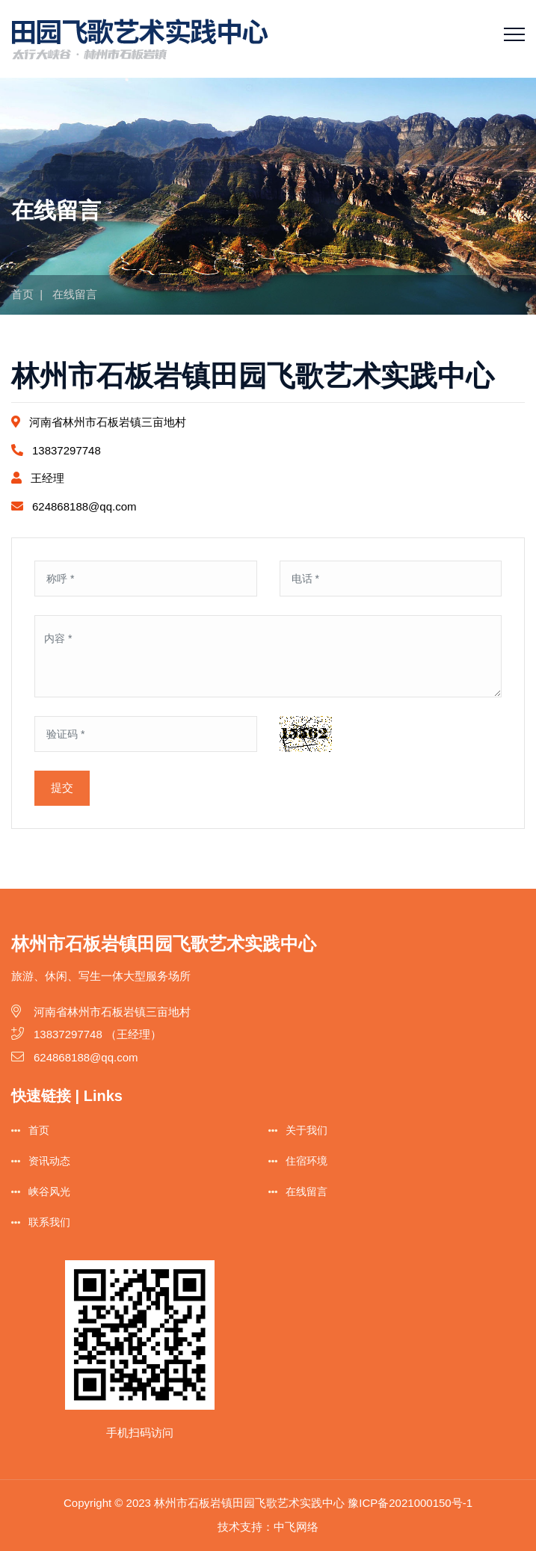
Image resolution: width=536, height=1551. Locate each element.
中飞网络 (296, 1526)
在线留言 (306, 1191)
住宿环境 (306, 1161)
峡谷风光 (49, 1191)
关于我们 (306, 1130)
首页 (22, 294)
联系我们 (49, 1222)
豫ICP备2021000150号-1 (410, 1502)
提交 (62, 787)
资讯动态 (49, 1161)
